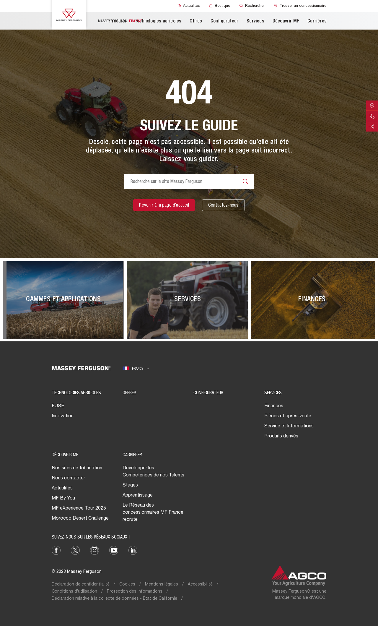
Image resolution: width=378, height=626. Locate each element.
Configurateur (225, 21)
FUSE (58, 406)
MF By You (63, 498)
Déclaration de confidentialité (81, 585)
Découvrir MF (286, 21)
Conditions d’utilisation (74, 592)
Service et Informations (289, 426)
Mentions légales (161, 585)
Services (255, 21)
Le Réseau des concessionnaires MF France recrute (153, 512)
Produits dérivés (281, 436)
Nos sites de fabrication (77, 468)
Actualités (62, 488)
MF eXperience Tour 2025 (79, 508)
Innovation (63, 416)
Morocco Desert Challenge (80, 518)
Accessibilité (200, 585)
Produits (117, 21)
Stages (130, 485)
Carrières (317, 21)
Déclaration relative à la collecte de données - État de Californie (114, 599)
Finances (273, 406)
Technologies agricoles (158, 21)
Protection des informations (134, 592)
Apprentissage (138, 495)
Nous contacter (68, 478)
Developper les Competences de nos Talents (153, 472)
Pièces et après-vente (287, 416)
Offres (196, 21)
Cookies (127, 585)
